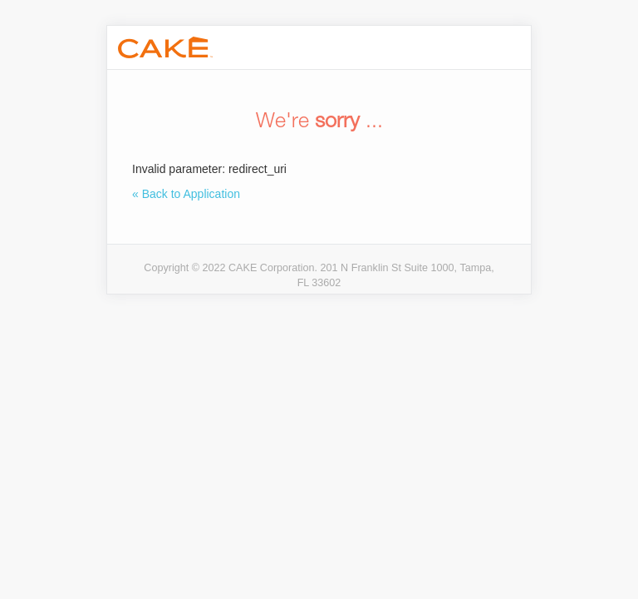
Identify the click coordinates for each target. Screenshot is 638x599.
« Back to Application (186, 193)
